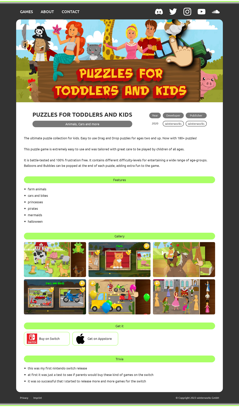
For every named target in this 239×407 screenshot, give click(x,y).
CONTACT (70, 11)
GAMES (26, 11)
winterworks (173, 123)
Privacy (24, 397)
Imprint (37, 397)
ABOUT (47, 11)
